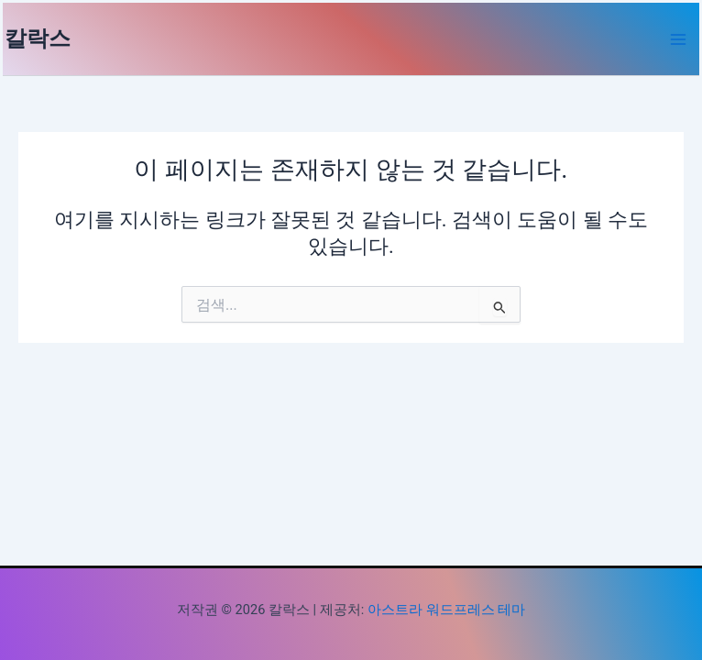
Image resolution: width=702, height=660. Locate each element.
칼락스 (38, 38)
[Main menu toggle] (678, 39)
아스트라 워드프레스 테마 (446, 609)
